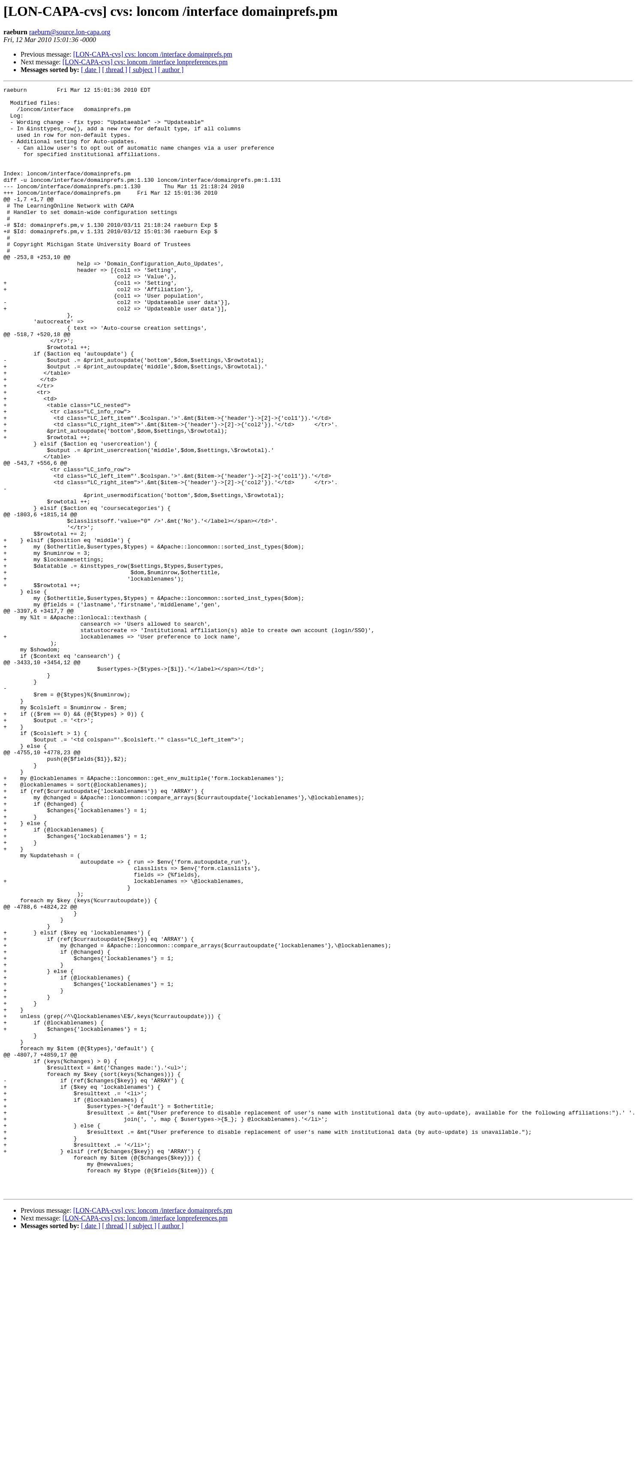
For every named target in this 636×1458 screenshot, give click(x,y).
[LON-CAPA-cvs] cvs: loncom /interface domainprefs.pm (152, 54)
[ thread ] (114, 69)
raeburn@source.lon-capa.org (69, 32)
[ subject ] (142, 69)
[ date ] (90, 69)
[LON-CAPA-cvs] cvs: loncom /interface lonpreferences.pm (145, 62)
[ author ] (171, 69)
